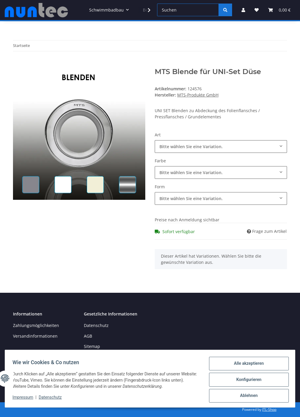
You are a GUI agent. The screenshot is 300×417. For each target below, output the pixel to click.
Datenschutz (96, 325)
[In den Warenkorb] (17, 64)
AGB (88, 336)
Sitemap (92, 346)
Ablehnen (246, 396)
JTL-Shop (269, 409)
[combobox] (221, 146)
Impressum (24, 398)
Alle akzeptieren (247, 365)
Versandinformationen (35, 336)
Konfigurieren (246, 380)
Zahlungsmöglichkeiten (36, 325)
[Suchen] (188, 10)
